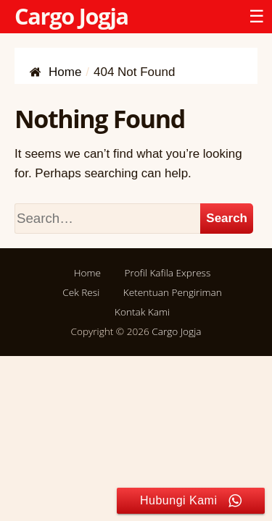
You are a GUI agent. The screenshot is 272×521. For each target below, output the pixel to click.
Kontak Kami (142, 311)
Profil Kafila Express (167, 272)
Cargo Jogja (71, 16)
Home (87, 272)
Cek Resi (80, 292)
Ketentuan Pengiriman (172, 292)
